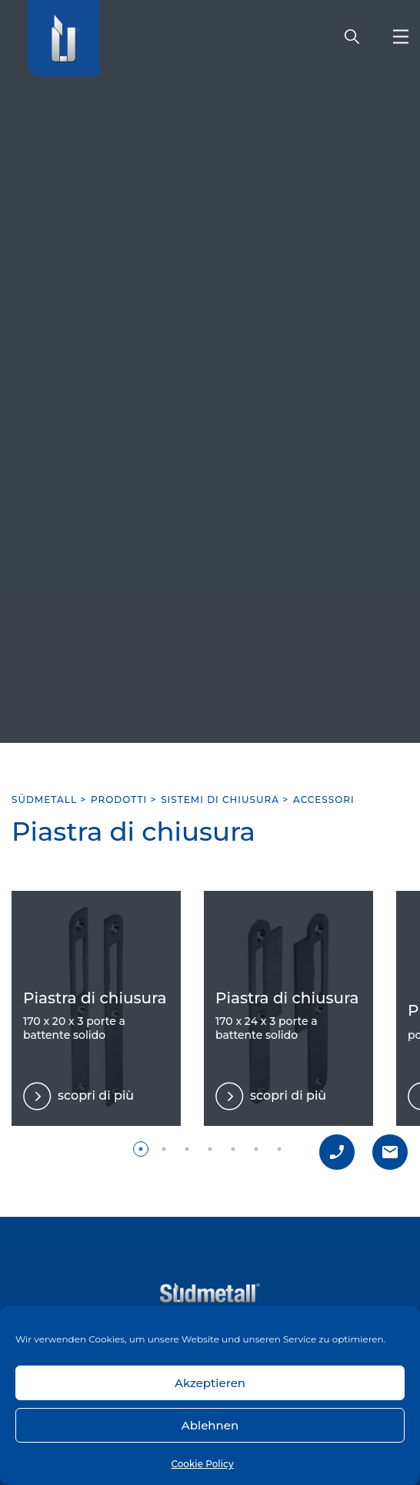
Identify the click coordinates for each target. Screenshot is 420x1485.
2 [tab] (164, 1149)
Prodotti (119, 799)
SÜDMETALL (44, 799)
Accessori (324, 799)
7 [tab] (279, 1149)
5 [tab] (233, 1149)
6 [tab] (256, 1149)
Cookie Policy (202, 1464)
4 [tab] (210, 1149)
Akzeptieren (210, 1383)
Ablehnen (210, 1425)
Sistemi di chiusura (220, 799)
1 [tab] (140, 1149)
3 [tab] (187, 1149)
